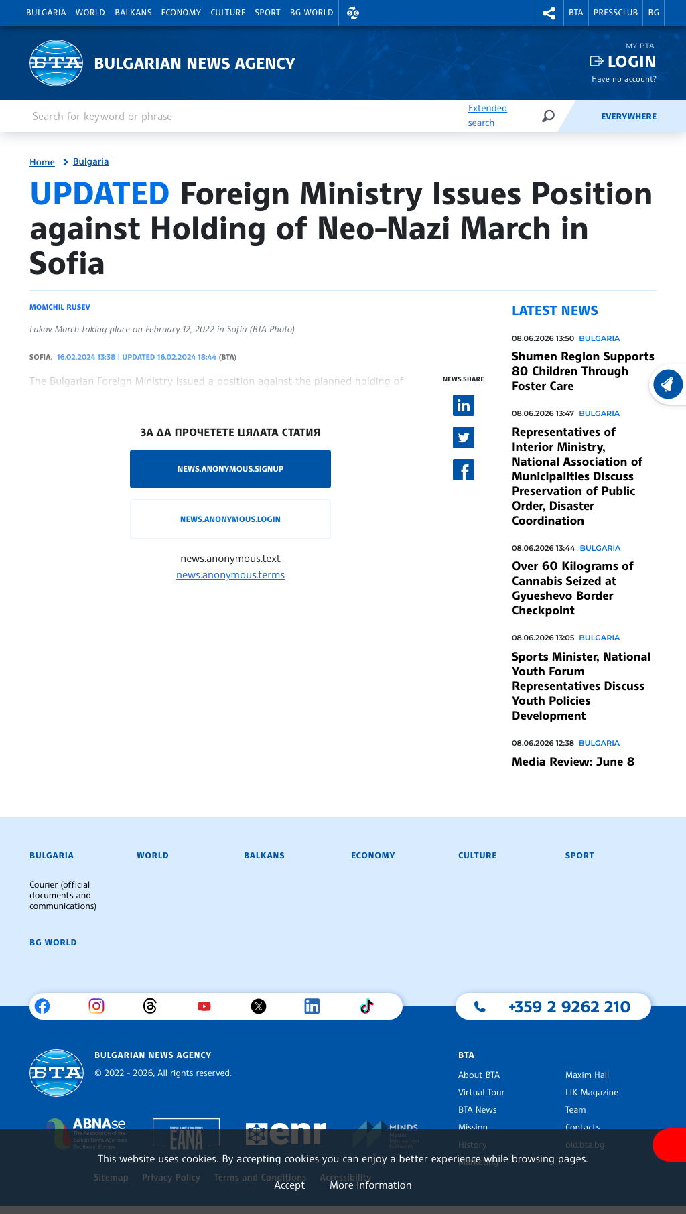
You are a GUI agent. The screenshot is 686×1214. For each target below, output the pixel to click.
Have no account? (624, 79)
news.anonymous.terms (230, 574)
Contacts (582, 1127)
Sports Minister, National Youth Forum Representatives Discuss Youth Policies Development (581, 686)
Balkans (133, 12)
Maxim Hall (587, 1075)
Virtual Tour (481, 1092)
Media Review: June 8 (573, 761)
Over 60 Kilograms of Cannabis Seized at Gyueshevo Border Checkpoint (573, 588)
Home (42, 162)
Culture (227, 12)
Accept (289, 1184)
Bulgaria (46, 12)
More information (371, 1184)
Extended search (487, 116)
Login (632, 61)
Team (575, 1110)
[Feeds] (579, 116)
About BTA (479, 1075)
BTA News (477, 1110)
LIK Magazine (591, 1092)
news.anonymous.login (230, 519)
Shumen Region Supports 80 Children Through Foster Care (583, 371)
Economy (181, 12)
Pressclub (616, 12)
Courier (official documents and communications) (62, 896)
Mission (473, 1127)
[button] (353, 13)
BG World (312, 12)
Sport (268, 12)
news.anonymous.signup (231, 469)
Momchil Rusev (59, 307)
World (90, 12)
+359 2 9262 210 (569, 1006)
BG (653, 12)
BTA (576, 12)
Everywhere (629, 116)
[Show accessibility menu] (669, 1145)
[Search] (548, 115)
